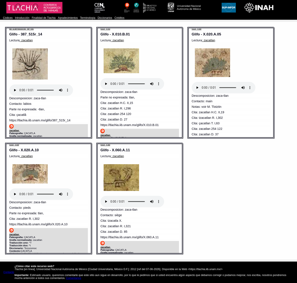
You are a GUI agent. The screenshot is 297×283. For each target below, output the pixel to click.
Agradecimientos (68, 17)
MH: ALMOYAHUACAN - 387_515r (21, 29)
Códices (8, 17)
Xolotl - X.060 (105, 145)
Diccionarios (105, 17)
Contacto (8, 272)
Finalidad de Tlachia (44, 17)
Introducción (22, 17)
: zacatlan (26, 40)
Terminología (87, 17)
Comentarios (73, 278)
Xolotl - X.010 (105, 29)
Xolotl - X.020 (196, 29)
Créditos (119, 17)
